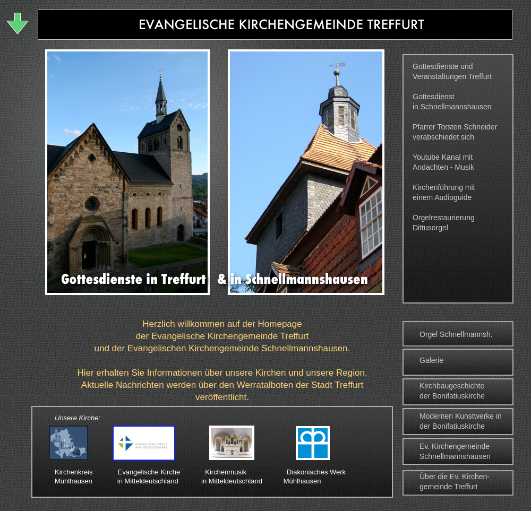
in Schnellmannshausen (452, 106)
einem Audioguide (442, 197)
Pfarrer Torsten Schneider (455, 127)
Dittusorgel (430, 227)
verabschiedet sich (443, 137)
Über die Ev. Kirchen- (454, 476)
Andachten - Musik (443, 167)
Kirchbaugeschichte (451, 386)
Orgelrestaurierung (444, 217)
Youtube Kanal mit (443, 157)
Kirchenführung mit (444, 187)
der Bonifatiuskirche (452, 396)
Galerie (431, 360)
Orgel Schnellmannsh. (456, 334)
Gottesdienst (434, 96)
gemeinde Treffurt (448, 486)
